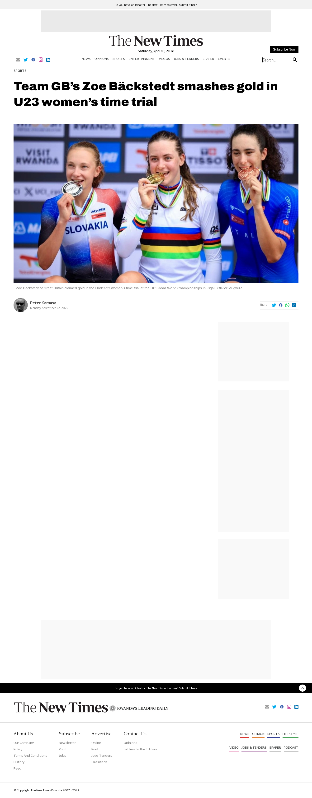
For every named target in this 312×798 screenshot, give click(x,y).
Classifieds (99, 762)
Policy (18, 749)
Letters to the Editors (140, 749)
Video (234, 747)
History (19, 762)
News (86, 59)
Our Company (24, 743)
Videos (164, 59)
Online (96, 743)
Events (224, 59)
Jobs (62, 755)
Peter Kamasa (43, 302)
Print (62, 749)
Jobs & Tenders (186, 59)
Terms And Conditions (30, 755)
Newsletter (67, 743)
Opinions (102, 59)
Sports (119, 59)
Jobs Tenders (101, 755)
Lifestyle (290, 734)
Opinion (258, 734)
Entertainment (142, 59)
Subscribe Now (284, 49)
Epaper (208, 59)
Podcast (291, 747)
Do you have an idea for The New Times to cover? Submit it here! (156, 4)
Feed (17, 768)
